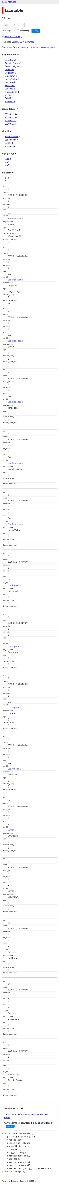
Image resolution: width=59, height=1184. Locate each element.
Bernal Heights (12, 66)
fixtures (12, 2)
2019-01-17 (10, 121)
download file (26, 1123)
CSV (21, 42)
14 (9, 984)
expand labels (43, 1123)
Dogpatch (9, 73)
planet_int (24, 47)
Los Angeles (10, 140)
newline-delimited (39, 1114)
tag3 (7, 165)
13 (9, 923)
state (32, 47)
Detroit (8, 143)
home (4, 2)
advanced (29, 42)
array (27, 1114)
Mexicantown (11, 92)
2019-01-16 (10, 124)
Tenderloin (10, 101)
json (16, 42)
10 (9, 739)
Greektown (10, 76)
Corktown (9, 69)
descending (23, 31)
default (21, 1114)
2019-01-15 (10, 117)
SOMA (8, 98)
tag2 (7, 162)
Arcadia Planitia (12, 63)
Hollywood (10, 82)
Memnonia (10, 146)
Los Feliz (9, 89)
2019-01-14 (10, 114)
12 (9, 862)
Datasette (15, 1181)
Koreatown (10, 85)
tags (38, 47)
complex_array (48, 47)
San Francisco (11, 136)
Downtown (10, 60)
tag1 (7, 159)
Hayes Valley (11, 79)
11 (9, 800)
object (7, 1117)
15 (9, 1045)
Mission (8, 95)
